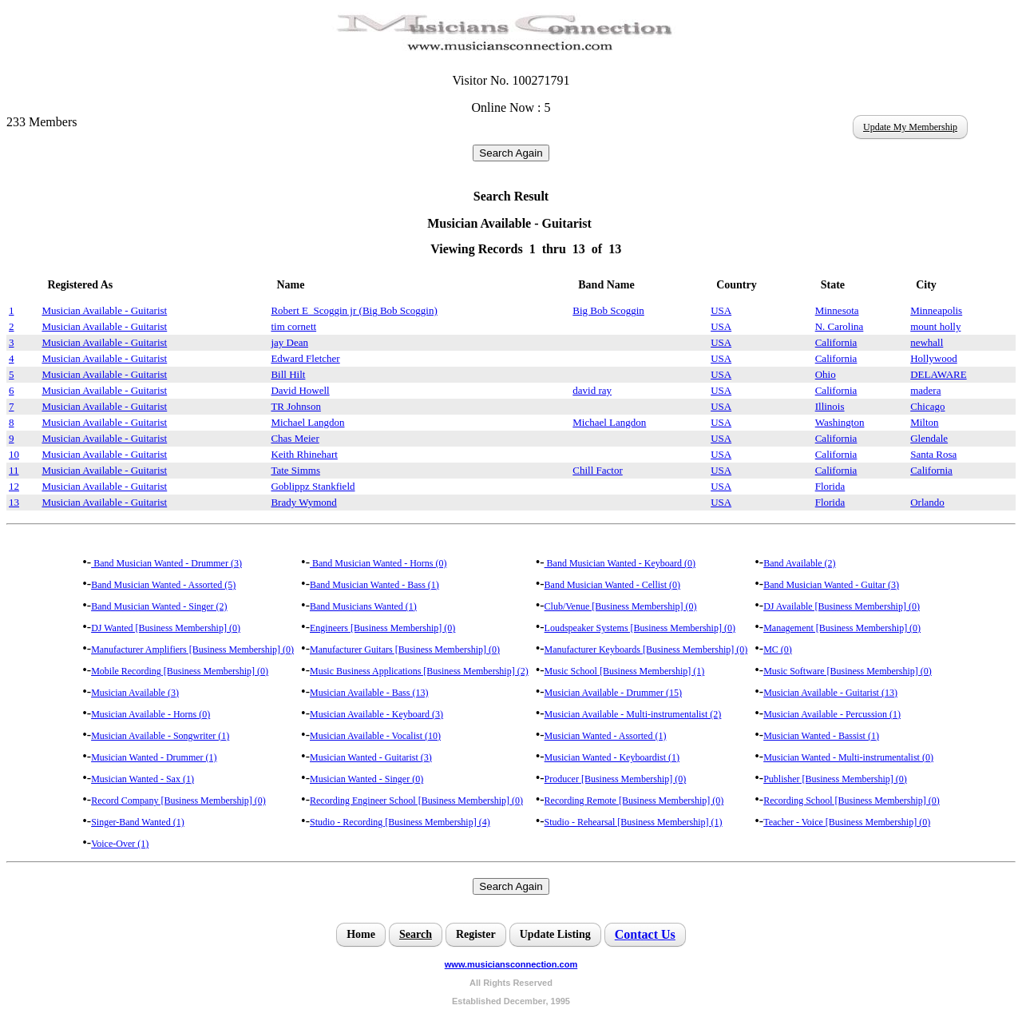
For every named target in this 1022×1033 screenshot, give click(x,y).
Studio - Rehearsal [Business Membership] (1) (634, 822)
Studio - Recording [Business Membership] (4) (400, 822)
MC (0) (777, 649)
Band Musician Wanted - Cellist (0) (612, 584)
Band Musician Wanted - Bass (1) (374, 584)
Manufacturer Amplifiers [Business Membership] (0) (192, 649)
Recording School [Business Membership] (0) (851, 800)
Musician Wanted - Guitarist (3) (371, 757)
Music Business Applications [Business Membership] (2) (419, 671)
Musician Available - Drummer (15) (613, 692)
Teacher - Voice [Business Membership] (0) (846, 822)
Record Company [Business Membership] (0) (178, 800)
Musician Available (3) (135, 692)
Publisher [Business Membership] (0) (835, 779)
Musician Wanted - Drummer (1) (153, 757)
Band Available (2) (799, 563)
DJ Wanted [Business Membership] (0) (165, 628)
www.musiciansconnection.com (511, 964)
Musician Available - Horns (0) (150, 714)
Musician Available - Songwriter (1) (160, 735)
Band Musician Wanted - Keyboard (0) (620, 563)
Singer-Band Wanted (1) (137, 822)
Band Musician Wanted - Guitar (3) (831, 584)
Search (415, 934)
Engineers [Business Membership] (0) (382, 628)
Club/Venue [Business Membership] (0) (621, 606)
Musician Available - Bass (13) (369, 692)
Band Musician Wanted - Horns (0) (378, 563)
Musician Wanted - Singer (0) (366, 779)
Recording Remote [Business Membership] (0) (634, 800)
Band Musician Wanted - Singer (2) (159, 606)
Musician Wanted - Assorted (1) (606, 735)
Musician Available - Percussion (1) (832, 714)
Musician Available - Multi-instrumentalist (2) (633, 714)
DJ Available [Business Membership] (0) (841, 606)
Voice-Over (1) (120, 843)
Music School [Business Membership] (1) (625, 671)
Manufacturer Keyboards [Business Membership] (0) (646, 649)
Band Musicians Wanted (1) (363, 606)
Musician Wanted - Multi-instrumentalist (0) (848, 757)
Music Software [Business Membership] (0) (847, 671)
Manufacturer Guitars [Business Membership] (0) (405, 649)
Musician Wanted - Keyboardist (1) (612, 757)
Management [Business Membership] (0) (842, 628)
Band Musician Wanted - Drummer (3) (166, 563)
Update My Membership (910, 127)
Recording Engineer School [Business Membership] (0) (416, 800)
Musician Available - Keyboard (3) (376, 714)
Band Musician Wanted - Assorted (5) (163, 584)
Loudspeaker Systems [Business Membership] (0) (640, 628)
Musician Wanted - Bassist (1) (821, 735)
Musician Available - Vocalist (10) (375, 735)
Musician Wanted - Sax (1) (142, 779)
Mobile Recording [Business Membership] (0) (179, 671)
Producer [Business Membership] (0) (616, 779)
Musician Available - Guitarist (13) (830, 692)
